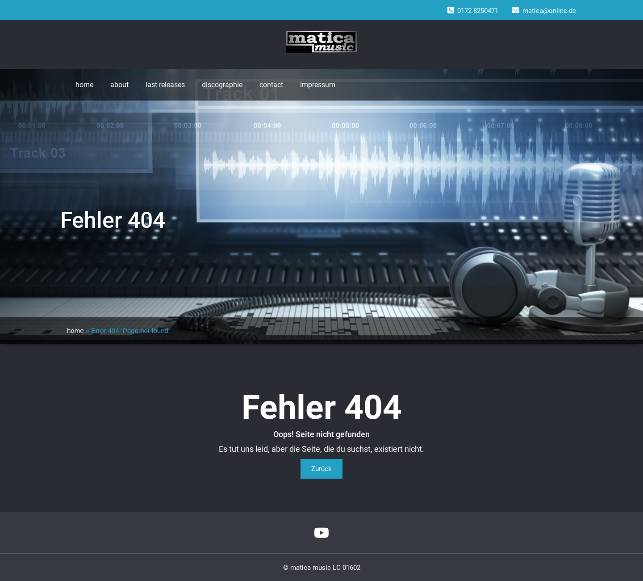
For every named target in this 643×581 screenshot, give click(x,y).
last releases (165, 84)
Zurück (321, 469)
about (119, 84)
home (84, 84)
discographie (222, 84)
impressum (317, 84)
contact (271, 84)
